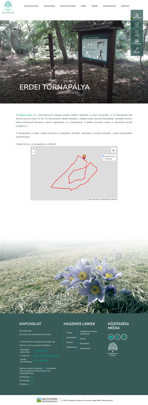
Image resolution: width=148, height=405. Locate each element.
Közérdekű (84, 343)
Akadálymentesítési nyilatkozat (88, 332)
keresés (137, 50)
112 (31, 384)
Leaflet (90, 199)
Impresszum (85, 348)
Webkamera (71, 347)
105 (32, 380)
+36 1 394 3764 (41, 360)
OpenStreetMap (105, 199)
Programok (49, 6)
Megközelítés (109, 6)
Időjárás (69, 342)
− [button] (33, 153)
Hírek (83, 6)
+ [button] (33, 149)
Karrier (83, 338)
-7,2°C (136, 25)
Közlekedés (71, 337)
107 (32, 377)
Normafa (125, 6)
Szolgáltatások (68, 6)
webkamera (137, 16)
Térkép (94, 6)
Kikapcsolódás (31, 6)
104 (44, 368)
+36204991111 (41, 350)
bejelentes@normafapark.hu (47, 355)
